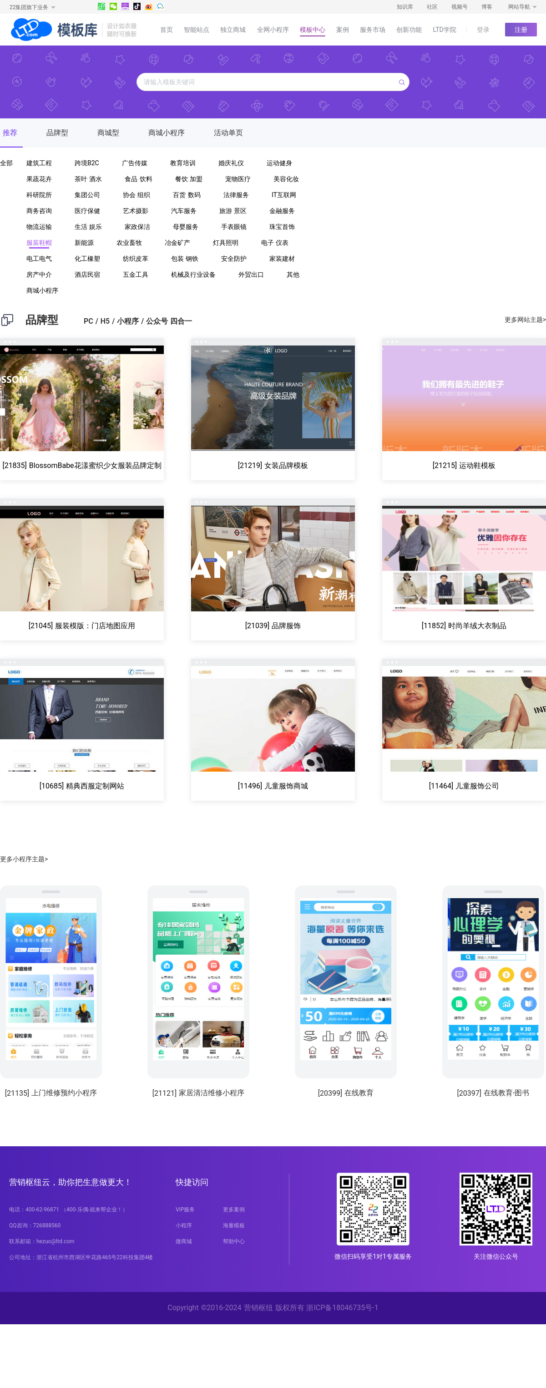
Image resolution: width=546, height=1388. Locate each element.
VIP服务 (185, 1209)
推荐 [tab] (10, 132)
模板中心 (312, 29)
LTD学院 (444, 29)
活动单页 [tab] (228, 132)
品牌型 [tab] (57, 132)
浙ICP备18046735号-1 (342, 1307)
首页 (166, 29)
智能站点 (196, 29)
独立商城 (233, 29)
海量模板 (234, 1225)
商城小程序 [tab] (166, 132)
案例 (342, 29)
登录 (483, 29)
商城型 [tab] (108, 132)
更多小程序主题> (24, 859)
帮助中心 (234, 1241)
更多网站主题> (525, 319)
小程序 (184, 1225)
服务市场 (372, 29)
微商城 (184, 1241)
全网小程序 (273, 29)
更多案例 (234, 1209)
